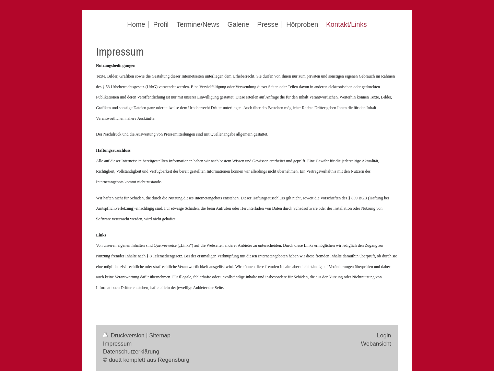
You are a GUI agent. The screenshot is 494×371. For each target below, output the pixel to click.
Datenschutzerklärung (131, 351)
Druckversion (124, 335)
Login (384, 335)
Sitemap (159, 335)
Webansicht (376, 343)
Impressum (117, 343)
